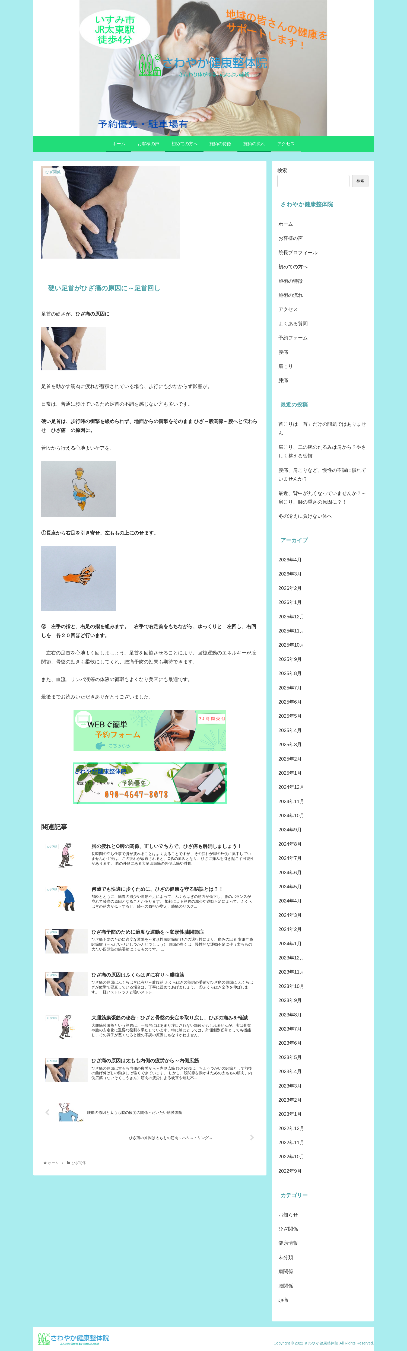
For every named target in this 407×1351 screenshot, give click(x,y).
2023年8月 (290, 1015)
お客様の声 (290, 238)
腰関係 (285, 1286)
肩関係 (285, 1271)
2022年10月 (291, 1156)
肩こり (285, 366)
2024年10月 (291, 815)
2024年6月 (290, 872)
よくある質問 (293, 323)
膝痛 (283, 380)
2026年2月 (290, 588)
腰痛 (283, 352)
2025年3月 (290, 744)
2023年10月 (291, 986)
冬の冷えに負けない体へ (305, 516)
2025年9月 (290, 659)
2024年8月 (290, 844)
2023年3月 (290, 1086)
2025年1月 (290, 773)
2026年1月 (290, 602)
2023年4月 (290, 1071)
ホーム (285, 224)
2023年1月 (290, 1114)
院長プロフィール (297, 252)
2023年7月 (290, 1029)
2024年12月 (291, 787)
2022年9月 (290, 1171)
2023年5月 (290, 1057)
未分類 (285, 1257)
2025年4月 (290, 730)
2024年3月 (290, 915)
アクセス (288, 309)
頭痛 (283, 1300)
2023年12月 (291, 958)
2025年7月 (290, 688)
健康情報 (288, 1243)
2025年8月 (290, 673)
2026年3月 (290, 574)
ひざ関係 (288, 1229)
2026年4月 (290, 559)
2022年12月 (291, 1128)
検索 (282, 170)
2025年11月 (291, 631)
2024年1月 (290, 943)
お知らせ (288, 1215)
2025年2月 (290, 759)
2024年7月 (290, 858)
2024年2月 (290, 929)
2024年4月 (290, 901)
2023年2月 (290, 1100)
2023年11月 (291, 972)
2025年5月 (290, 716)
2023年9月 (290, 1000)
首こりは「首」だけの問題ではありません (322, 428)
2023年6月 (290, 1043)
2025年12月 (291, 616)
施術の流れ (290, 295)
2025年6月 (290, 702)
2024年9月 (290, 829)
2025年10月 (291, 645)
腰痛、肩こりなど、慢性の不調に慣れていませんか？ (322, 475)
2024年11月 (291, 801)
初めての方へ (293, 266)
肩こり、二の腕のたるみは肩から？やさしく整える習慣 (322, 451)
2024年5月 (290, 886)
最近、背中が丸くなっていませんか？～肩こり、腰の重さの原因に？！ (322, 498)
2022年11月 (291, 1142)
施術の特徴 (290, 281)
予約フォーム (293, 338)
